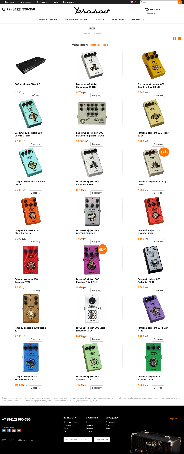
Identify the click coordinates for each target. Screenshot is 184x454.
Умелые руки (137, 20)
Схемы (66, 428)
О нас (88, 422)
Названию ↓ (95, 45)
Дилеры (89, 428)
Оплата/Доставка (71, 422)
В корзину (96, 95)
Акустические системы (76, 20)
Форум (108, 428)
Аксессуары (118, 20)
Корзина (155, 9)
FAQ (65, 431)
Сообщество (43, 2)
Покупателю (10, 2)
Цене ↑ (106, 45)
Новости (89, 425)
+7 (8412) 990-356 (20, 9)
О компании (27, 2)
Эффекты (99, 20)
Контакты (90, 431)
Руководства (69, 425)
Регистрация (68, 2)
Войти (56, 2)
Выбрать (35, 95)
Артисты (109, 425)
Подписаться (102, 439)
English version (176, 419)
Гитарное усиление (47, 20)
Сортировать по (80, 45)
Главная (86, 34)
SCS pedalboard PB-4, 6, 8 (27, 84)
